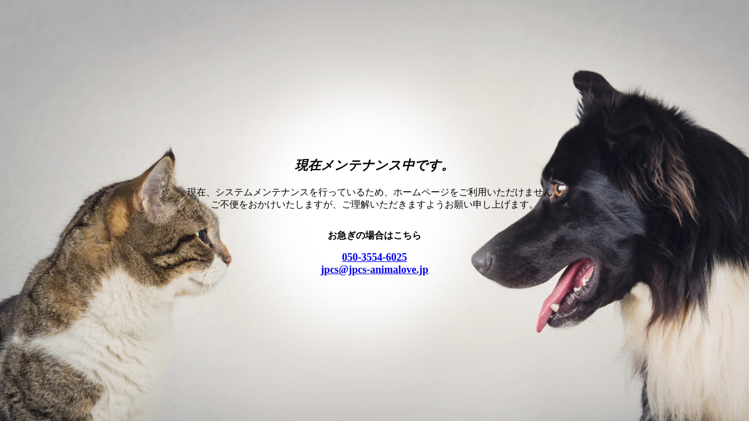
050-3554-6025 (374, 257)
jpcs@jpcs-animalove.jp (374, 269)
